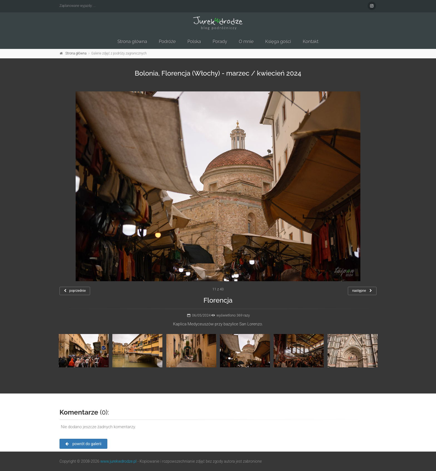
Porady (220, 41)
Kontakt (310, 41)
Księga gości (278, 41)
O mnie (246, 41)
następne (362, 291)
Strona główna (132, 41)
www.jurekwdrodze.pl (118, 461)
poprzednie (75, 291)
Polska (194, 41)
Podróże (167, 41)
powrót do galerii (83, 444)
